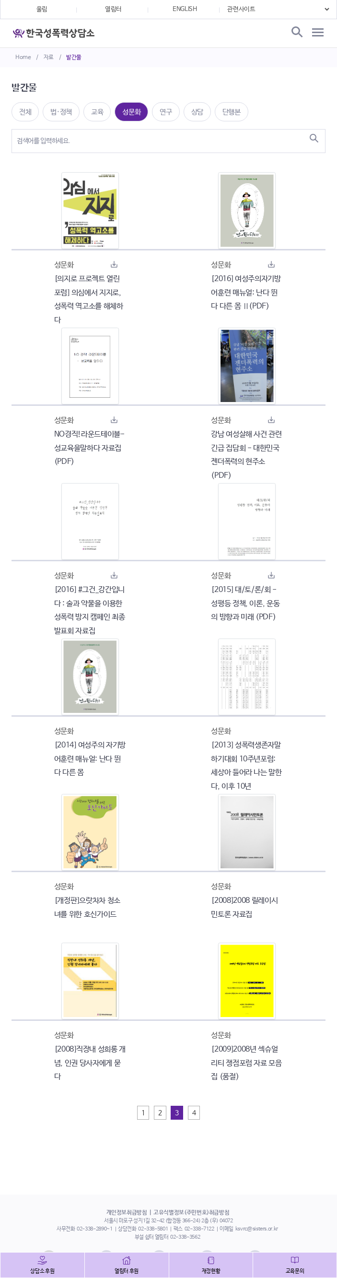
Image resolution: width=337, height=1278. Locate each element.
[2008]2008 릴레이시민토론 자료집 (244, 907)
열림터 (113, 9)
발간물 (73, 57)
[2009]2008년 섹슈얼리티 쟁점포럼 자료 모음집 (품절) (246, 1063)
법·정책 (61, 112)
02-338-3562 (185, 1237)
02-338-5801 (153, 1229)
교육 (97, 112)
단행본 (231, 112)
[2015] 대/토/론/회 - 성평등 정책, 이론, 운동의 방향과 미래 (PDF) (245, 603)
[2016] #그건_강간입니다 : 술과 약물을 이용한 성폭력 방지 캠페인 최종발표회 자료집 (89, 610)
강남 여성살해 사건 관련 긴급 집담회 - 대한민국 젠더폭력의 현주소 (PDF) (246, 455)
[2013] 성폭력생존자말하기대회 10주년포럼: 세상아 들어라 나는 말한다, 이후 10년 (246, 766)
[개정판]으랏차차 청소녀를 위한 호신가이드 (87, 907)
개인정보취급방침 (126, 1212)
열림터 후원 (127, 1271)
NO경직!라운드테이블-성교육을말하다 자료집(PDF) (89, 448)
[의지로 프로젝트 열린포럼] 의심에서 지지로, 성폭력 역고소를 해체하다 (88, 299)
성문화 (131, 112)
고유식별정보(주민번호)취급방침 (191, 1212)
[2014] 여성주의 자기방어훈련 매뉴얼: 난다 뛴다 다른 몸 (90, 759)
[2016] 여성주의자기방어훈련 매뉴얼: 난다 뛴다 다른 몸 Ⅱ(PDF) (245, 292)
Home (23, 57)
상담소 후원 (42, 1271)
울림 (41, 9)
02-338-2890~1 (94, 1229)
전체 (25, 112)
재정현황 (211, 1271)
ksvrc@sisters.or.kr (256, 1229)
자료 (49, 57)
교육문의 (295, 1271)
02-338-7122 (199, 1229)
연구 (166, 112)
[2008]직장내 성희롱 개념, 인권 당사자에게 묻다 (90, 1063)
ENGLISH (185, 9)
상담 (197, 112)
